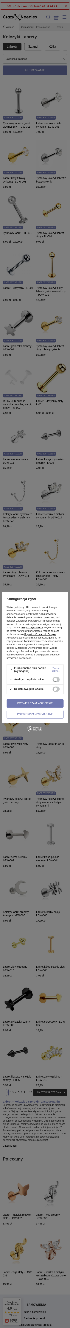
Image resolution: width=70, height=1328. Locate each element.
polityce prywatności (32, 627)
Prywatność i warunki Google (40, 634)
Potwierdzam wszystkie (35, 703)
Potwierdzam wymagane (35, 714)
